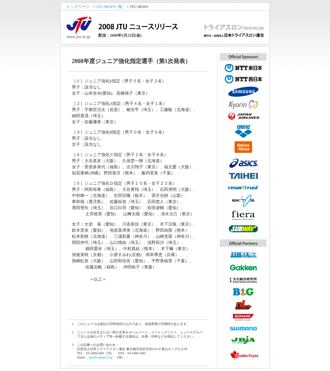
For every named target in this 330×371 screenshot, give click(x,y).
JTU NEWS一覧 (109, 7)
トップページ (77, 7)
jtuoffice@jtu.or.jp (100, 357)
